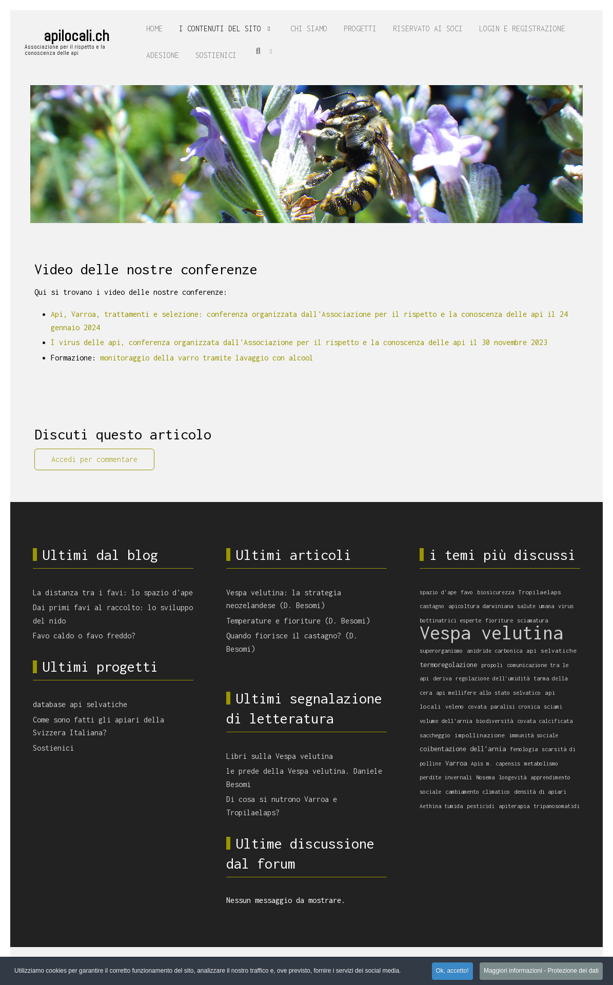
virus (566, 605)
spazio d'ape (438, 592)
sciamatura (532, 620)
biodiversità (494, 720)
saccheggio (435, 735)
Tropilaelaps (539, 592)
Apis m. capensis (495, 763)
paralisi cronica (515, 706)
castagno (432, 606)
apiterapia (514, 805)
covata (477, 706)
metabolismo (541, 763)
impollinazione (479, 735)
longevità (512, 777)
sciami (553, 706)
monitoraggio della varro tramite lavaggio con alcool (206, 357)
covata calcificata (544, 721)
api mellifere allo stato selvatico (488, 692)
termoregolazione (448, 664)
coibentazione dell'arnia (463, 749)
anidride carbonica (494, 651)
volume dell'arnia (446, 720)
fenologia (524, 749)
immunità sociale (533, 735)
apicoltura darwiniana (480, 605)
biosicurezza (495, 592)
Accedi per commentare (94, 459)
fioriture (499, 620)
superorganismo (441, 650)
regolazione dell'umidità (492, 678)
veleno (454, 706)
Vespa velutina (491, 633)
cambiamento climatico (477, 791)
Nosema (485, 777)
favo (467, 592)
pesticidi (481, 806)
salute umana (535, 606)
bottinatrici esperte (450, 620)
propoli (492, 664)
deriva (442, 678)
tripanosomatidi (556, 806)
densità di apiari (540, 791)
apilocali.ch (76, 36)
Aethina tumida (441, 806)
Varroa (456, 763)
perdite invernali (446, 777)
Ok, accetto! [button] (452, 971)
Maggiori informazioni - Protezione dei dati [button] (541, 971)
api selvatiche (551, 650)
